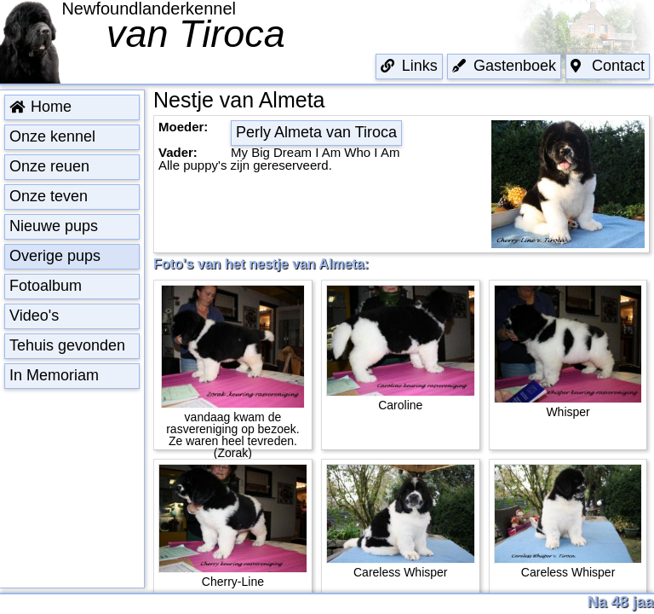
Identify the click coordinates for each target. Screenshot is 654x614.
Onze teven (48, 196)
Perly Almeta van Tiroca (316, 132)
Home (40, 106)
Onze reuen (49, 166)
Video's (34, 315)
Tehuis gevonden (67, 345)
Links (409, 65)
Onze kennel (52, 136)
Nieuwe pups (53, 226)
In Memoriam (54, 375)
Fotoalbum (45, 285)
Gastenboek (504, 65)
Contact (608, 65)
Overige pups (54, 255)
